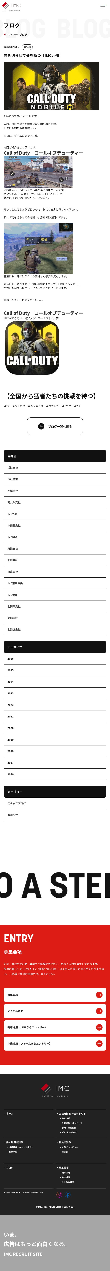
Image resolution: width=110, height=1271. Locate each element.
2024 (10, 682)
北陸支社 (12, 560)
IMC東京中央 (15, 583)
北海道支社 (14, 629)
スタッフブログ (16, 803)
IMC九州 (27, 47)
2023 (10, 693)
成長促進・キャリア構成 (20, 1147)
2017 (10, 762)
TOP (9, 34)
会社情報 (66, 1118)
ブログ (9, 1167)
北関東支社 (14, 606)
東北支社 (12, 618)
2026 (10, 658)
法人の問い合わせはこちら (33, 1192)
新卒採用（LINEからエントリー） (27, 1027)
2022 (10, 705)
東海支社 (12, 548)
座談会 (65, 1151)
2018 (10, 751)
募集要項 (12, 995)
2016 (10, 774)
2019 (10, 739)
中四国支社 (14, 525)
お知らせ (12, 815)
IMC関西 (12, 537)
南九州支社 (14, 502)
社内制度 (13, 1151)
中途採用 (66, 1177)
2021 (10, 716)
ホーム (9, 1113)
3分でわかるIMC (69, 1132)
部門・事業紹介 (69, 1127)
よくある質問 (15, 1011)
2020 (10, 728)
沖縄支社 (12, 491)
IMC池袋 (12, 595)
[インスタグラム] (59, 1194)
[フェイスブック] (67, 1194)
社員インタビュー (70, 1147)
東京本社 (12, 571)
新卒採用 (66, 1172)
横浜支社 (12, 467)
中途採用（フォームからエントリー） (29, 1043)
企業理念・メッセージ (72, 1122)
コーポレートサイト (13, 1192)
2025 (10, 670)
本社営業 (12, 479)
